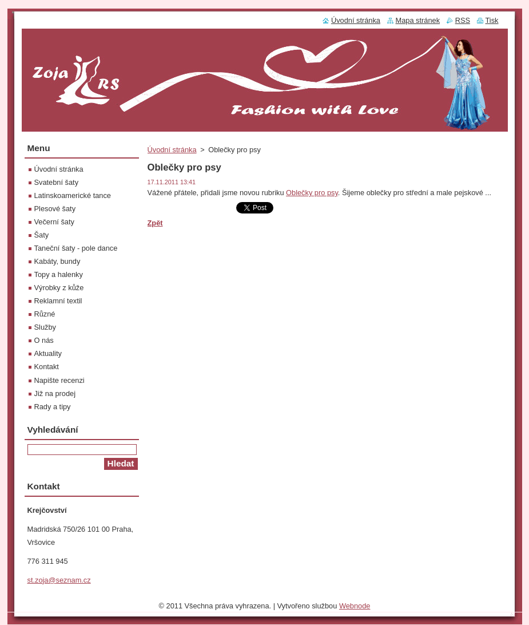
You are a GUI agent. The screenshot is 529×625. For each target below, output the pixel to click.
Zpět (155, 223)
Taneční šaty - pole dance (76, 248)
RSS (462, 20)
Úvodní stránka (172, 149)
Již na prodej (55, 393)
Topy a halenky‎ (58, 274)
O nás (44, 340)
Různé (44, 314)
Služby (45, 327)
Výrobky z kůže (59, 287)
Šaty (41, 235)
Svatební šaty (56, 182)
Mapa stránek (418, 20)
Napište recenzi (59, 380)
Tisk (492, 20)
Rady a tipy (52, 406)
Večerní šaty (54, 221)
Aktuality (48, 353)
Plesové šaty (55, 208)
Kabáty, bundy (57, 261)
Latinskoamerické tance (72, 195)
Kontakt (46, 366)
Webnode (355, 608)
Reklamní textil (58, 300)
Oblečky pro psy (312, 192)
